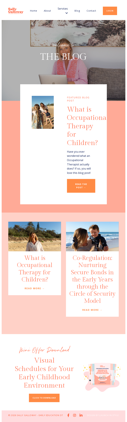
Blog (77, 10)
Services (63, 10)
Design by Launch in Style (103, 415)
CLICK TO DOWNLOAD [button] (44, 398)
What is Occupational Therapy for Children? (34, 269)
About (47, 10)
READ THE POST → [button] (81, 186)
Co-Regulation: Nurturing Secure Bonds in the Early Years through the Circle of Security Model (92, 279)
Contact (91, 10)
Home (33, 10)
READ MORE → (35, 288)
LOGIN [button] (109, 10)
